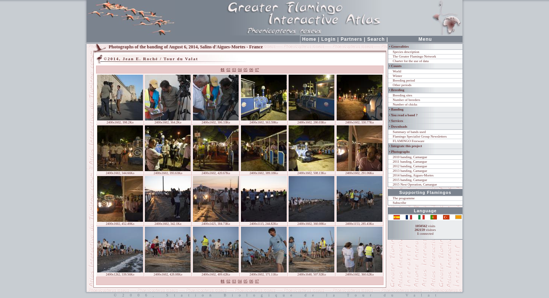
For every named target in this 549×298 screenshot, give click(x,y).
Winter (397, 76)
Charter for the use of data (411, 61)
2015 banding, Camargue (410, 180)
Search (376, 39)
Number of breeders (406, 100)
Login (328, 39)
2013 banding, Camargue (410, 171)
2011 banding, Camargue (410, 161)
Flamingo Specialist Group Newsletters (420, 136)
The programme (404, 198)
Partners (352, 39)
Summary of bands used (409, 132)
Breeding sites (402, 95)
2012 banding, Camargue (410, 166)
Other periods (402, 85)
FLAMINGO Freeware (408, 141)
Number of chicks (405, 104)
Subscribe (399, 203)
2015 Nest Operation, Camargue (415, 184)
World (397, 71)
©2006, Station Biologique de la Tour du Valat (274, 295)
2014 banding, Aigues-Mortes (413, 175)
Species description (406, 52)
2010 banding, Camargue (410, 157)
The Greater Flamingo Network (414, 56)
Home (309, 39)
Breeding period (404, 80)
